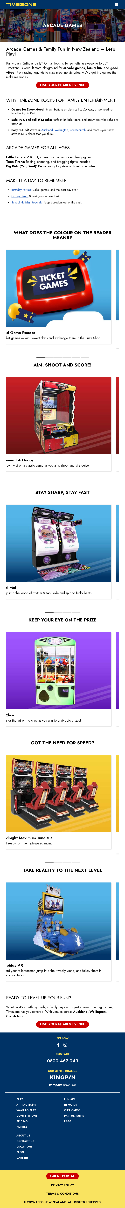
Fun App (70, 1099)
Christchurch (78, 130)
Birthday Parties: (21, 190)
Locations (24, 1147)
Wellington (61, 130)
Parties (21, 1127)
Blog (20, 1152)
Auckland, (47, 130)
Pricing (22, 1121)
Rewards (70, 1105)
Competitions (26, 1116)
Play (19, 1099)
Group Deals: (19, 196)
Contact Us (25, 1141)
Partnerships (74, 1116)
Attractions (26, 1105)
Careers (22, 1158)
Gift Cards (72, 1110)
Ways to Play (26, 1110)
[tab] (40, 357)
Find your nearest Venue (62, 85)
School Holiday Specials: (27, 202)
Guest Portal (62, 1176)
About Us (23, 1135)
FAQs (67, 1121)
